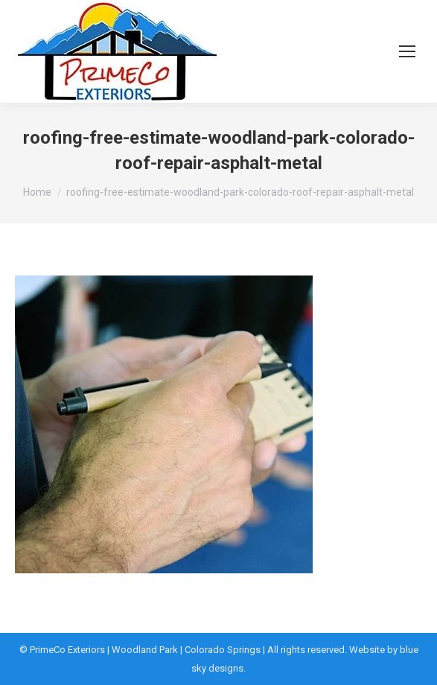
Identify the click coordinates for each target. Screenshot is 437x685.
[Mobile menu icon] (407, 51)
